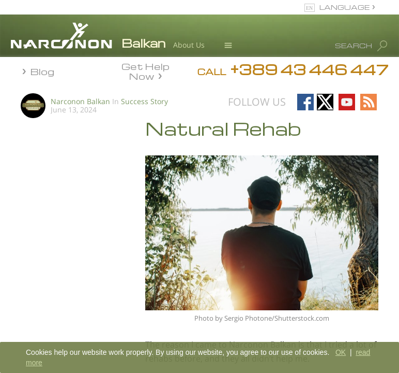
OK (340, 352)
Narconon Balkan (80, 101)
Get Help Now (145, 70)
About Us (189, 45)
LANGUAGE (344, 7)
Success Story (144, 101)
